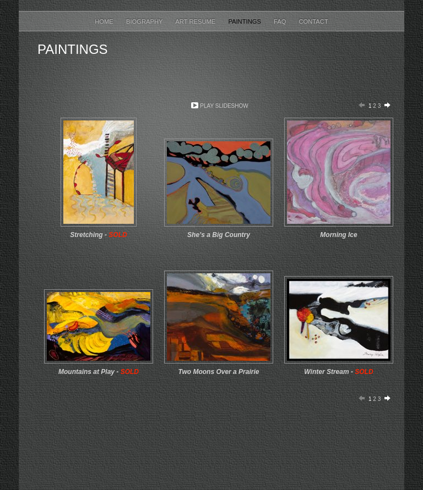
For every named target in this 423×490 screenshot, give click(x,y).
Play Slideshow (224, 106)
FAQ (281, 21)
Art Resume (196, 21)
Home (105, 21)
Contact (313, 21)
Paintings (245, 21)
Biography (145, 21)
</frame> (86, 439)
